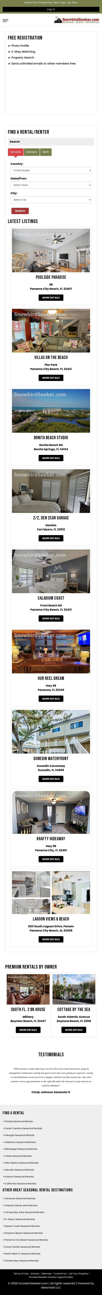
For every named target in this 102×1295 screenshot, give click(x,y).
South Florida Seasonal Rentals (22, 1247)
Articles (35, 1274)
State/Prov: (19, 179)
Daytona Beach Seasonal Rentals (24, 1233)
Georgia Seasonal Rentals (19, 1135)
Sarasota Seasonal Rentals (20, 1198)
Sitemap (46, 1274)
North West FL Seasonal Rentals (22, 1253)
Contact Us (60, 1274)
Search (20, 211)
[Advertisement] (51, 93)
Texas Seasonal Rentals (18, 1156)
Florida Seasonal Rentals (19, 1121)
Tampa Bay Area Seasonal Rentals (24, 1212)
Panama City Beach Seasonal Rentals (26, 1240)
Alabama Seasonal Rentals (20, 1142)
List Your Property (78, 1274)
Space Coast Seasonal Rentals (22, 1226)
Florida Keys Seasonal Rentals (22, 1260)
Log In (51, 9)
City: (14, 193)
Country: (17, 164)
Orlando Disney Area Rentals (21, 1205)
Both (46, 152)
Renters (32, 152)
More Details (51, 297)
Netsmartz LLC (51, 1288)
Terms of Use (21, 1274)
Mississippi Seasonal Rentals (21, 1149)
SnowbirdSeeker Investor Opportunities (51, 1277)
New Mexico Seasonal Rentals (22, 1162)
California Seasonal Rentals (20, 1183)
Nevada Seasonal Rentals (19, 1169)
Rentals (16, 152)
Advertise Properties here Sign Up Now (51, 2)
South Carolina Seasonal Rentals (23, 1128)
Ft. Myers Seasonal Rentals (20, 1219)
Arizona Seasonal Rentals (19, 1176)
